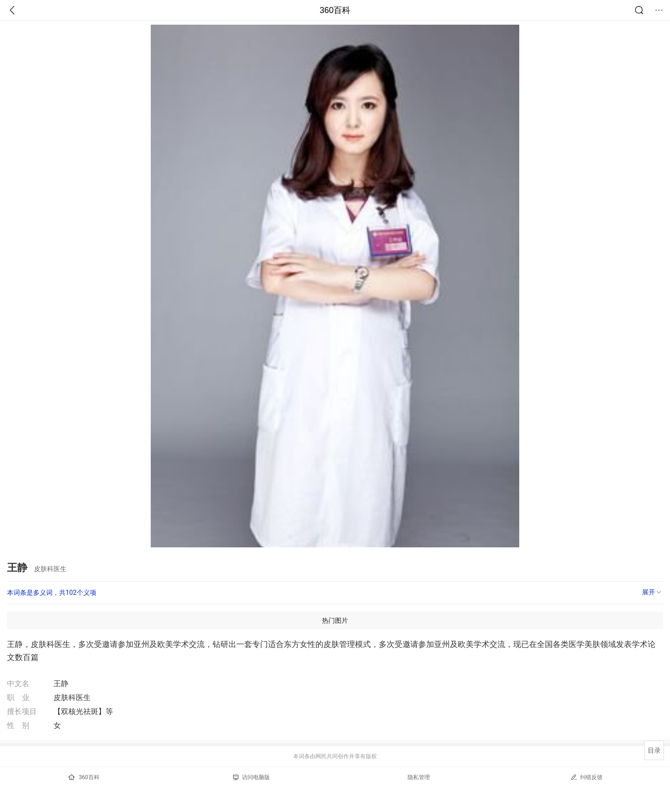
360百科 (335, 10)
